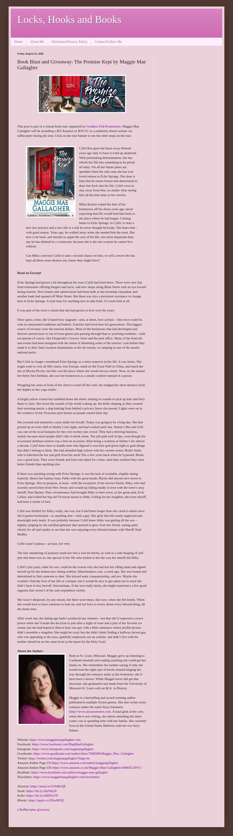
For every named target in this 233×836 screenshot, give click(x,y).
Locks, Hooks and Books (69, 19)
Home (18, 41)
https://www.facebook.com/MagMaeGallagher (63, 744)
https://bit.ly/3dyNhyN (41, 791)
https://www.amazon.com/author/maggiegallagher (85, 763)
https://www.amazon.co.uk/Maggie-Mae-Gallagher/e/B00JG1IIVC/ (97, 767)
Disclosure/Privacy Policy (69, 41)
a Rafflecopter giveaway (33, 809)
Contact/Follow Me (108, 41)
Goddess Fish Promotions (104, 126)
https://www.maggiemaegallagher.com (55, 739)
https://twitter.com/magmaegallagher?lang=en (59, 758)
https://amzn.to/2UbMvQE (48, 786)
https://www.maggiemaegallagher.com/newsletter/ (66, 777)
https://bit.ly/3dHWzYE (42, 795)
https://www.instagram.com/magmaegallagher (63, 749)
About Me (37, 41)
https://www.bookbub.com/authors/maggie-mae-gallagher (69, 772)
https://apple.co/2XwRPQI (46, 800)
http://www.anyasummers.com (90, 711)
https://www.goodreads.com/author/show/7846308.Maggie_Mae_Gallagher (83, 753)
